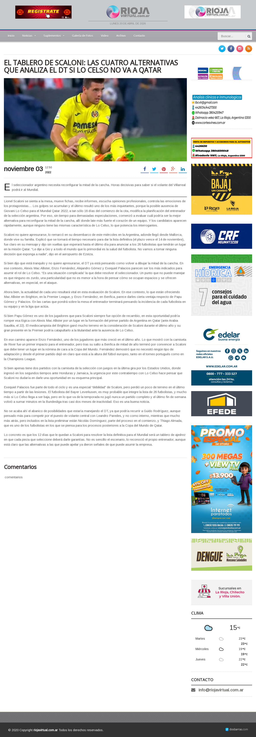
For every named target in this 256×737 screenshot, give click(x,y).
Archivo (121, 36)
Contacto (139, 36)
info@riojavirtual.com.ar (221, 690)
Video (104, 36)
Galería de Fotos (82, 36)
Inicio (11, 36)
